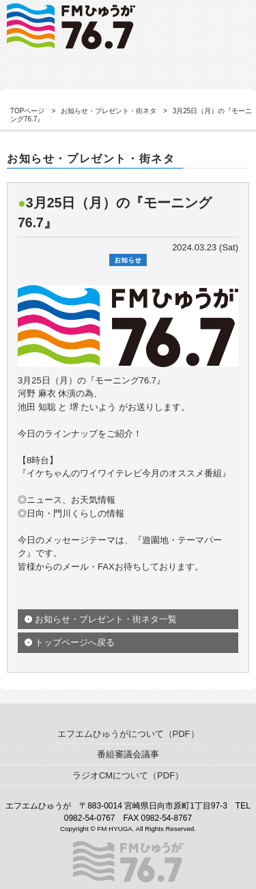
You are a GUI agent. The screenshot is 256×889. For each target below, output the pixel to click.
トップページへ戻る (75, 642)
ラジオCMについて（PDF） (128, 775)
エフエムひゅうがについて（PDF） (128, 734)
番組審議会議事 (128, 754)
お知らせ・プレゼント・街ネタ (108, 111)
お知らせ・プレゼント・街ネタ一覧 (106, 619)
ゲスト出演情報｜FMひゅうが (71, 26)
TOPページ (27, 111)
